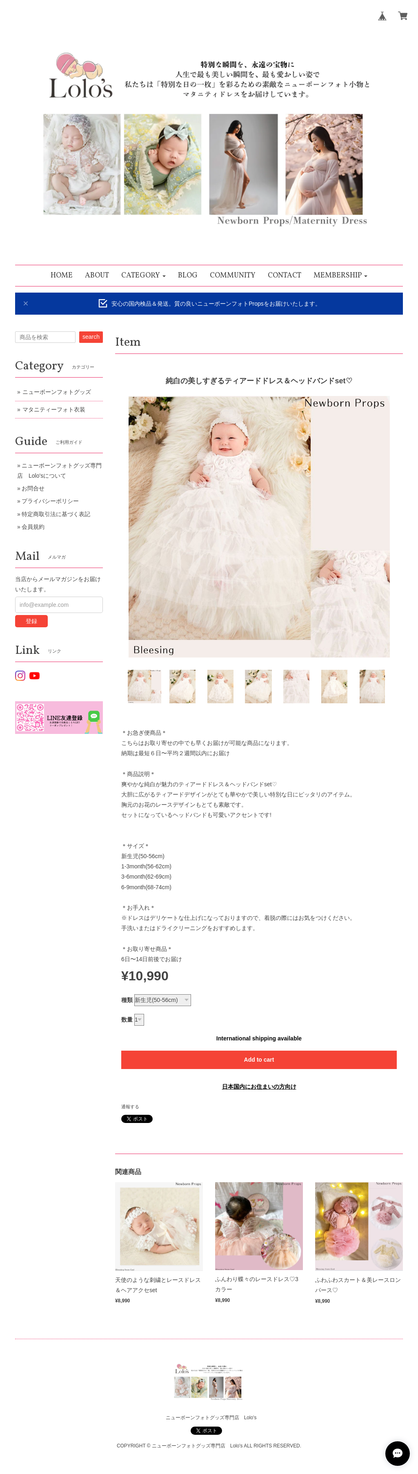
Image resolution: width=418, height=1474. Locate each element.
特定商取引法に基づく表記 (56, 514)
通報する (130, 1106)
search (91, 336)
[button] (143, 275)
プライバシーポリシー (50, 501)
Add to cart (259, 1059)
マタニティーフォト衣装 (53, 409)
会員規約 (33, 526)
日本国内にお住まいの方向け (259, 1086)
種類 (127, 1000)
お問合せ (33, 488)
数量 (127, 1019)
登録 (31, 621)
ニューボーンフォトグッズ (56, 392)
